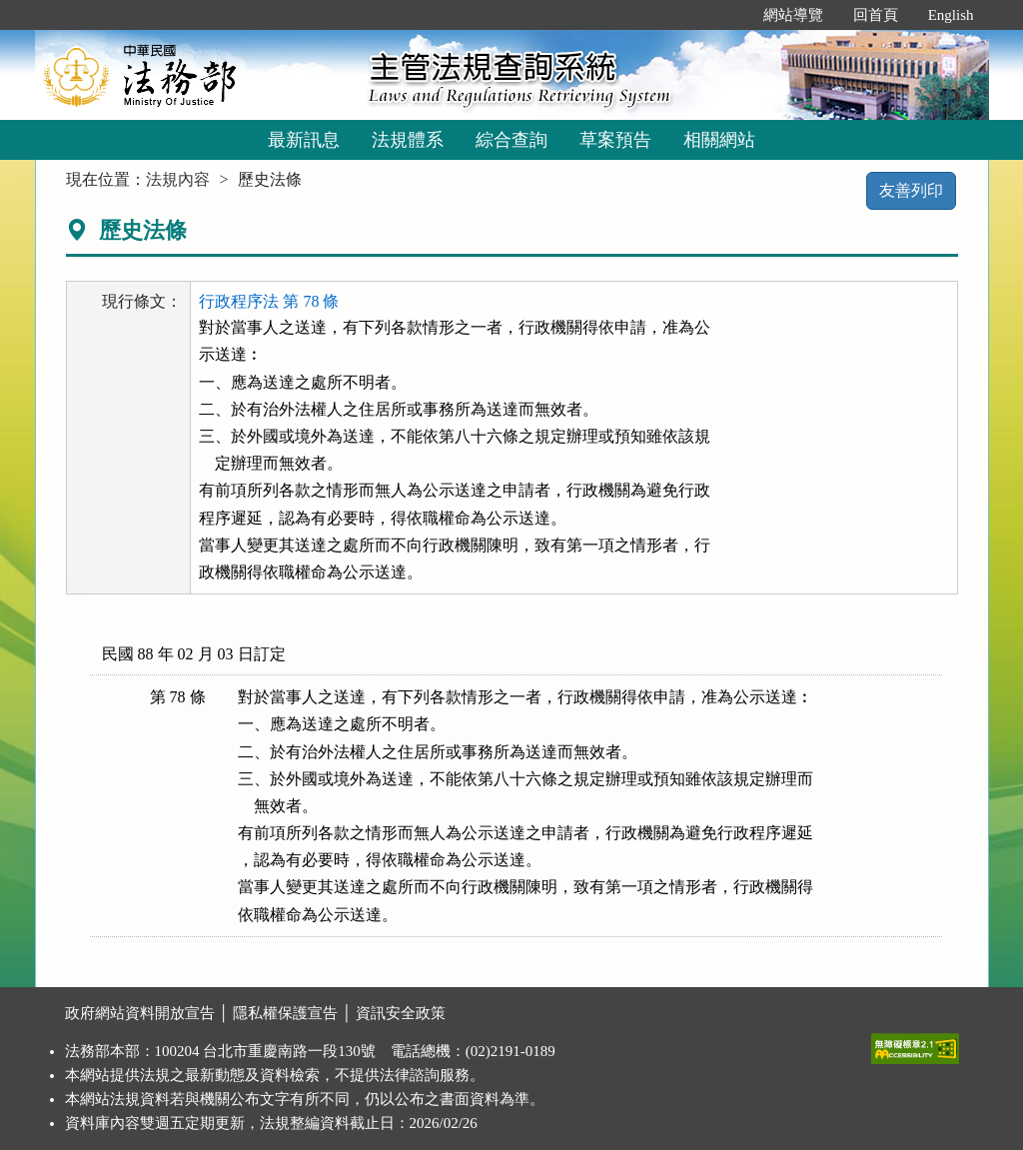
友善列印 (911, 190)
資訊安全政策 (401, 1013)
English (951, 15)
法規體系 (408, 140)
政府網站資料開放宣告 (140, 1013)
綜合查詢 (511, 140)
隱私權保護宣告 (285, 1013)
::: (726, 15)
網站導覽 (793, 15)
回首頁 (875, 15)
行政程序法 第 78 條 (269, 301)
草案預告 (615, 140)
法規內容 (178, 179)
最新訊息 (304, 140)
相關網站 (719, 140)
